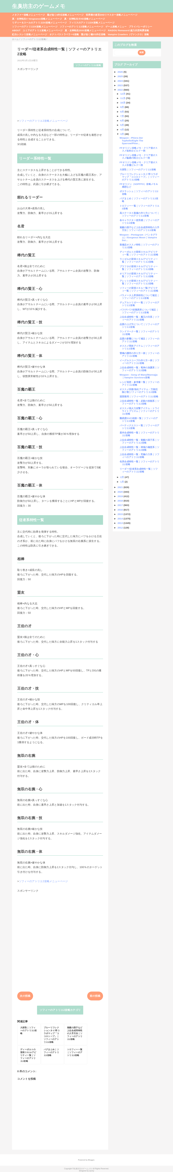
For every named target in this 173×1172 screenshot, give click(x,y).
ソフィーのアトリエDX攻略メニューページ (34, 26)
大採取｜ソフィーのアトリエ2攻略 (138, 169)
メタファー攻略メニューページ (28, 14)
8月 (122, 111)
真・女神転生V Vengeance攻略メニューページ (37, 18)
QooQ (91, 1171)
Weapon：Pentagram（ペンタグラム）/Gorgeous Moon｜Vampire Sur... (138, 237)
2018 (120, 500)
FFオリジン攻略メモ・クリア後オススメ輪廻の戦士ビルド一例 (139, 156)
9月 (122, 107)
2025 (120, 76)
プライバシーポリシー (140, 26)
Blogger (91, 1160)
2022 (120, 89)
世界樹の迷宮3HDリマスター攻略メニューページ (111, 14)
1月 (122, 481)
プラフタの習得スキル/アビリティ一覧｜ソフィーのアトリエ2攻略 (139, 267)
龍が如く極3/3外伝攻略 (93, 34)
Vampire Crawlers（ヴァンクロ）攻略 (128, 34)
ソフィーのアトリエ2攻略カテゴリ (60, 1010)
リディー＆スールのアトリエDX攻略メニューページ (39, 22)
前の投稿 (95, 995)
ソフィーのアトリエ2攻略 (88, 65)
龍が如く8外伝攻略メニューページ (65, 14)
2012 (120, 527)
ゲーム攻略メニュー (116, 26)
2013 (120, 523)
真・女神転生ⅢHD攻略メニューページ (84, 18)
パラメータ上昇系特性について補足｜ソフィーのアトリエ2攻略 (139, 296)
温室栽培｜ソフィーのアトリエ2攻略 (139, 396)
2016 (120, 509)
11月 (123, 98)
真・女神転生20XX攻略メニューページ (85, 30)
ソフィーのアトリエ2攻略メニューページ (81, 26)
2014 (120, 518)
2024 (120, 81)
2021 (120, 487)
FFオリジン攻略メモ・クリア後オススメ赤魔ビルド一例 (139, 163)
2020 (120, 492)
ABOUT (16, 30)
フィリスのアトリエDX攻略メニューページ (91, 22)
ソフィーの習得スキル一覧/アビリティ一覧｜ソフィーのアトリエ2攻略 (139, 289)
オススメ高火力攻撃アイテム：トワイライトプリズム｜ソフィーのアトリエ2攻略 (139, 411)
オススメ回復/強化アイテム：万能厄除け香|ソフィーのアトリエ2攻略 (139, 390)
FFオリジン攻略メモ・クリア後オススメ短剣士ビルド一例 (139, 149)
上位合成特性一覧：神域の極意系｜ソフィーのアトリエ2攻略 (139, 448)
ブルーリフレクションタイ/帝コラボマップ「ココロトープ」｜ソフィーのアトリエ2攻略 (139, 177)
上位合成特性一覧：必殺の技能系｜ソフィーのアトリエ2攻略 (139, 402)
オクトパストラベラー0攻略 (64, 34)
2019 (120, 496)
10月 (123, 102)
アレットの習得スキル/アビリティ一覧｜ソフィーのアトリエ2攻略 (139, 282)
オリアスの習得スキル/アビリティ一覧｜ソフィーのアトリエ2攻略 (139, 275)
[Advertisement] (60, 92)
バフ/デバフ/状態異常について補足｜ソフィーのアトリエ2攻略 (139, 311)
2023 (120, 85)
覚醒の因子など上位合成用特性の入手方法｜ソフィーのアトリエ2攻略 (139, 228)
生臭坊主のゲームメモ (38, 6)
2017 (120, 505)
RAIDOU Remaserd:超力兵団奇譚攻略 (128, 30)
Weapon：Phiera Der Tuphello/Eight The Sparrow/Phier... (131, 141)
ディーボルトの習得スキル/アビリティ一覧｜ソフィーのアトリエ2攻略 (139, 253)
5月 (122, 125)
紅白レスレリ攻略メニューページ (29, 34)
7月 (122, 116)
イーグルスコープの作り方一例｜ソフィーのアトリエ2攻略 (139, 361)
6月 (122, 120)
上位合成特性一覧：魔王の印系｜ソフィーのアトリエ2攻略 (139, 318)
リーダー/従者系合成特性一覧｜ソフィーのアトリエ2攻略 (139, 470)
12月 (123, 93)
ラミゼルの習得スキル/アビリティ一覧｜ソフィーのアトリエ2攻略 (139, 260)
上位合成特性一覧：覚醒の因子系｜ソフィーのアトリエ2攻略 (139, 441)
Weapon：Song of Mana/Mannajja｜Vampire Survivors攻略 (139, 376)
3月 (122, 134)
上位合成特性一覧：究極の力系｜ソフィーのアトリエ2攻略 (139, 455)
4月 (122, 129)
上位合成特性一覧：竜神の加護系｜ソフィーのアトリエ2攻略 (139, 369)
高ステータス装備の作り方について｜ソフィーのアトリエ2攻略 (139, 214)
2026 (120, 72)
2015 (120, 514)
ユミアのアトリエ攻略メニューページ (42, 30)
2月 (122, 477)
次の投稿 (25, 995)
